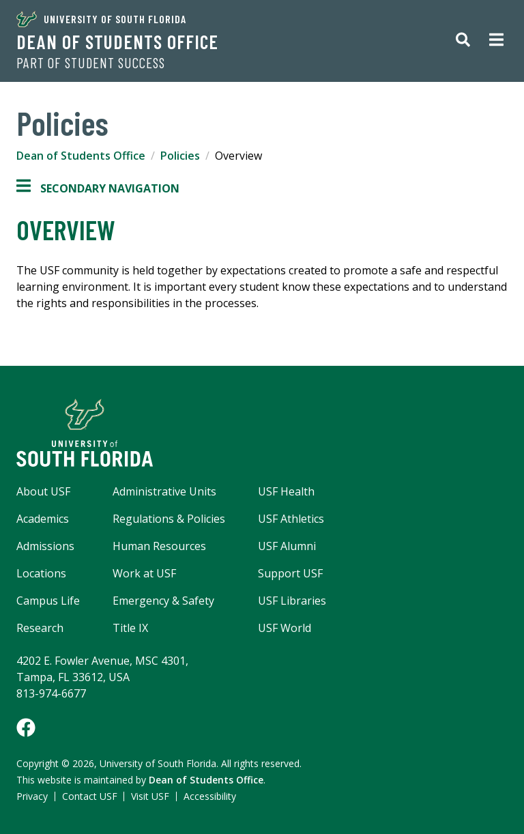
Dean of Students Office (117, 41)
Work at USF (144, 573)
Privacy (32, 796)
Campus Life (48, 600)
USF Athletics (291, 518)
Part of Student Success (90, 63)
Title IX (130, 627)
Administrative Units (164, 491)
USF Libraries (292, 600)
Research (39, 627)
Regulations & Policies (169, 518)
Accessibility (210, 796)
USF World (284, 627)
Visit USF (150, 796)
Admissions (45, 545)
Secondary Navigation (97, 188)
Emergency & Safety (163, 600)
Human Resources (159, 545)
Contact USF (89, 796)
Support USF (290, 573)
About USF (43, 491)
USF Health (286, 491)
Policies (180, 155)
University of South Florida (101, 19)
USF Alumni (287, 545)
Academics (42, 518)
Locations (41, 573)
